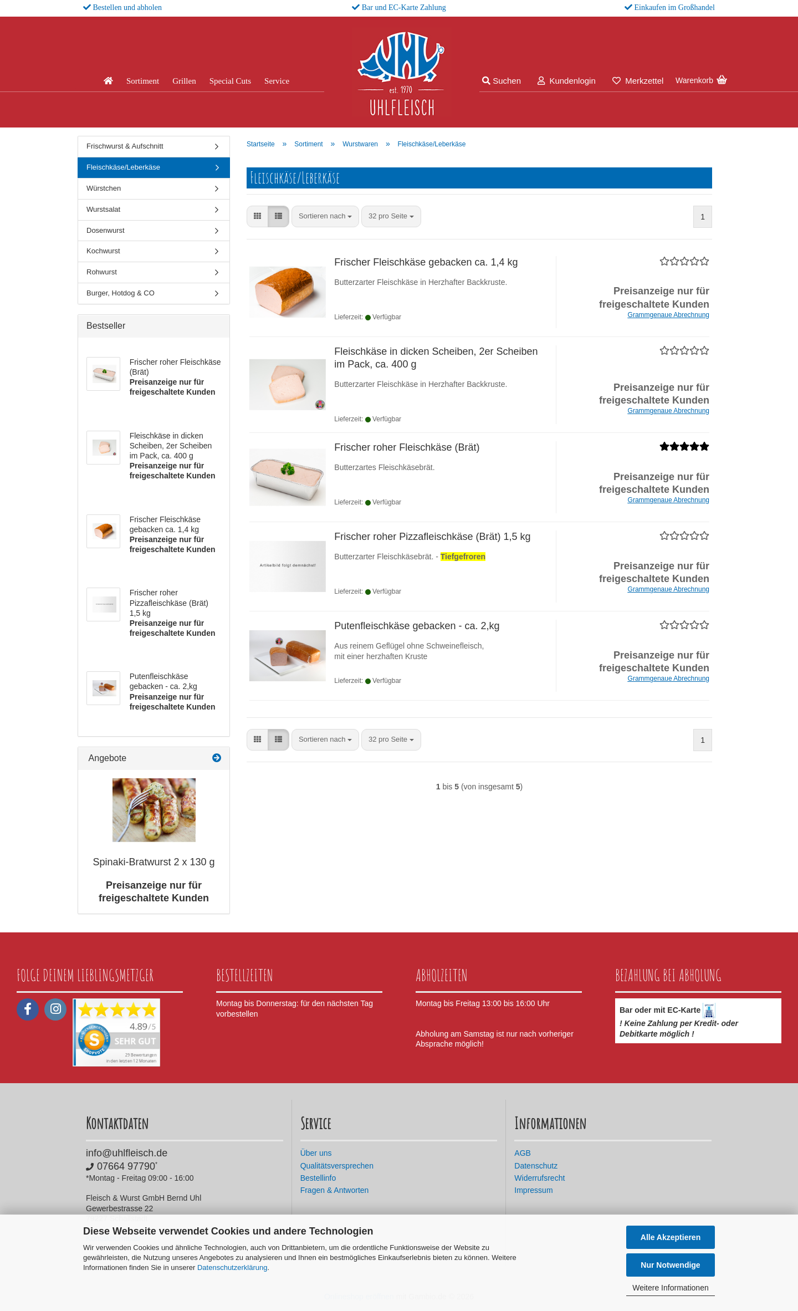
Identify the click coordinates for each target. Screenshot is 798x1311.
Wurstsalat (103, 209)
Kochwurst (103, 251)
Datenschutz (535, 1165)
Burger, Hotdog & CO (120, 293)
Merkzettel (638, 80)
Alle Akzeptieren (670, 1237)
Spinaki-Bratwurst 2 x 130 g (153, 862)
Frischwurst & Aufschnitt (124, 146)
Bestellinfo (318, 1178)
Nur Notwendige (670, 1265)
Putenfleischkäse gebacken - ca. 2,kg (416, 625)
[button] (257, 216)
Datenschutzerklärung (232, 1267)
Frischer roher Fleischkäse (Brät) (406, 447)
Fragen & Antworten (334, 1190)
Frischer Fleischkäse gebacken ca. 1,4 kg (426, 262)
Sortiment (142, 80)
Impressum (533, 1190)
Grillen (184, 80)
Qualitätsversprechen (337, 1165)
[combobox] (325, 216)
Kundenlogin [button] (567, 80)
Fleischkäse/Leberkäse (123, 167)
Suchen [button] (501, 80)
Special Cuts (230, 80)
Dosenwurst (105, 230)
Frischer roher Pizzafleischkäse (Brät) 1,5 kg (432, 536)
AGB (522, 1153)
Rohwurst (101, 272)
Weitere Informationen (670, 1287)
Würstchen (103, 188)
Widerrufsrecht (539, 1178)
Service (276, 80)
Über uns (316, 1153)
